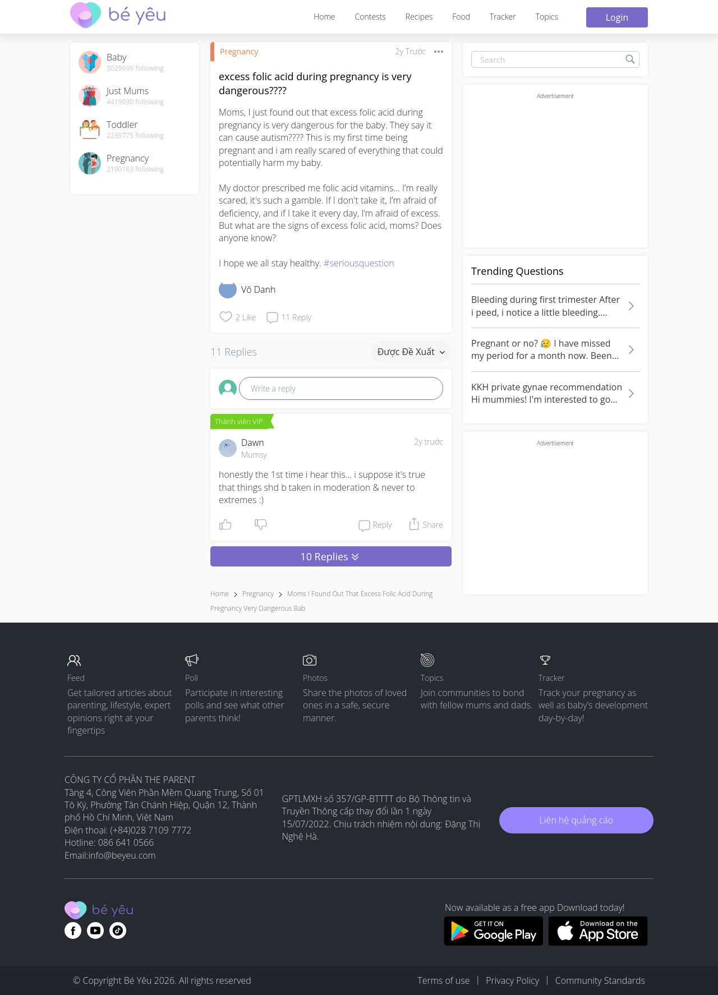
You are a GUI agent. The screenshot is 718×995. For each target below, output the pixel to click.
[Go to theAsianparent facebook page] (73, 930)
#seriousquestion (359, 263)
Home (324, 16)
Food (461, 16)
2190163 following (135, 169)
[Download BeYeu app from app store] (598, 942)
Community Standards (600, 980)
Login (617, 17)
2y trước (428, 441)
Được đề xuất (411, 352)
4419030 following (135, 102)
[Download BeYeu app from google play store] (493, 942)
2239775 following (135, 135)
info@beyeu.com (122, 855)
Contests (370, 16)
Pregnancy (239, 51)
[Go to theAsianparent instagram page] (117, 930)
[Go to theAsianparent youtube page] (95, 930)
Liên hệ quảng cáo (576, 820)
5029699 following (135, 68)
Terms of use (443, 980)
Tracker (503, 16)
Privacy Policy (512, 980)
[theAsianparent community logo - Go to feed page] (117, 16)
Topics (547, 16)
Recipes (419, 16)
